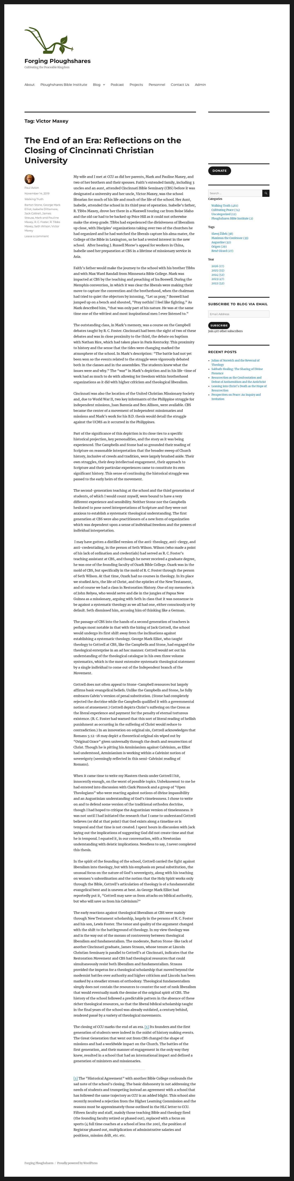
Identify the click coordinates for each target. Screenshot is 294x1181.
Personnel (157, 85)
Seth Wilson (42, 226)
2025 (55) (218, 270)
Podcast (117, 85)
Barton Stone (33, 204)
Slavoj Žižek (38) (222, 234)
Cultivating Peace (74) (226, 210)
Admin (200, 85)
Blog (96, 85)
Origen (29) (219, 246)
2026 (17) (218, 266)
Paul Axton (31, 187)
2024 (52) (218, 275)
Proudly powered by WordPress (77, 1163)
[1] (147, 1027)
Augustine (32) (221, 242)
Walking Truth (33, 199)
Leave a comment (36, 236)
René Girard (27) (222, 251)
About (29, 85)
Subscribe (219, 325)
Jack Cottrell (32, 213)
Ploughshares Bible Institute (63, 85)
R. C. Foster (41, 222)
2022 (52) (218, 283)
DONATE (220, 171)
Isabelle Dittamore (45, 209)
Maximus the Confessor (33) (230, 238)
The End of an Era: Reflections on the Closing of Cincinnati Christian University (102, 150)
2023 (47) (218, 279)
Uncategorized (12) (224, 214)
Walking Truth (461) (225, 205)
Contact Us (180, 85)
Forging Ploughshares (57, 60)
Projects (136, 85)
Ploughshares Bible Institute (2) (232, 218)
